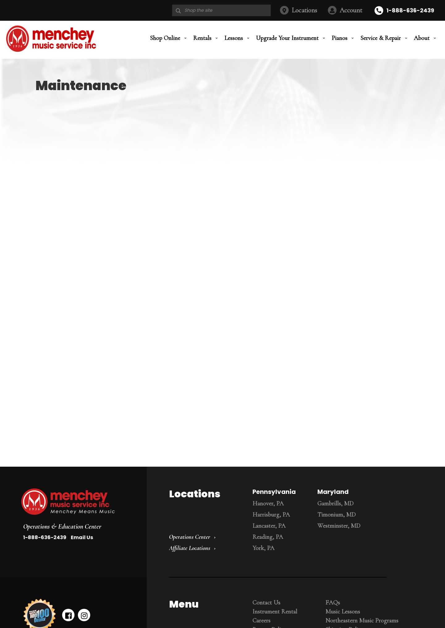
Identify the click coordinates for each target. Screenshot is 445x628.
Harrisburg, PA (271, 514)
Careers (261, 620)
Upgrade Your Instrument (287, 38)
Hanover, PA (268, 503)
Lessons (233, 38)
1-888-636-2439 (410, 10)
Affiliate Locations (189, 548)
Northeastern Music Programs (361, 620)
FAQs (332, 602)
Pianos (339, 38)
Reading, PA (267, 537)
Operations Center (189, 537)
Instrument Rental (274, 611)
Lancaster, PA (269, 526)
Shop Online (165, 38)
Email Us (82, 537)
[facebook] (68, 615)
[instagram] (84, 615)
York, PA (263, 548)
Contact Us (266, 602)
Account (351, 10)
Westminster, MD (338, 526)
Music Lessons (342, 611)
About (422, 38)
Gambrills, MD (335, 503)
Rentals (202, 38)
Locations (304, 10)
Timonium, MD (336, 514)
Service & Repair (380, 38)
